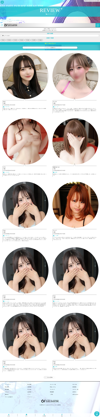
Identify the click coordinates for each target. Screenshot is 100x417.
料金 (62, 415)
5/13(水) (27, 40)
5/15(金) (40, 40)
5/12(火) (21, 40)
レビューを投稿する (50, 47)
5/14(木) (34, 40)
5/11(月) (15, 40)
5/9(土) (3, 40)
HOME (9, 415)
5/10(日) (9, 40)
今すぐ (26, 415)
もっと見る (50, 377)
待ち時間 (44, 415)
